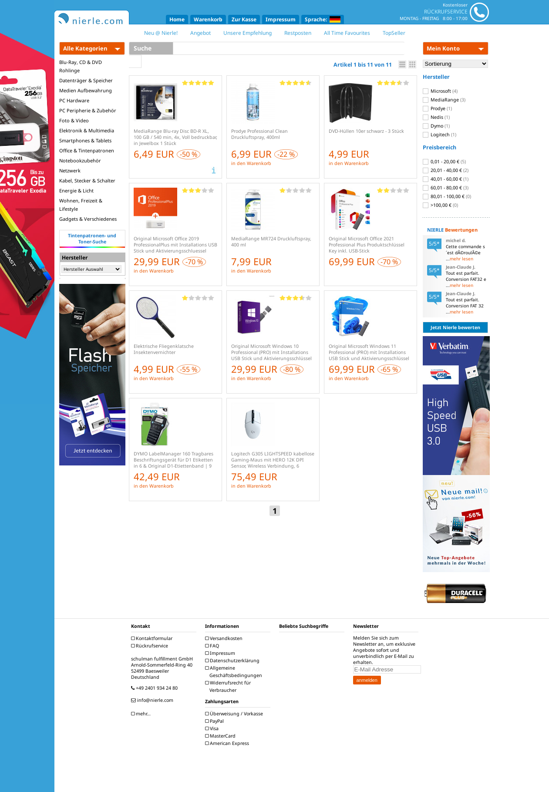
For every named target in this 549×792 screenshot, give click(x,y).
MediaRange (444, 100)
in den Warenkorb (251, 163)
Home (177, 19)
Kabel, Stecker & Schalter (87, 180)
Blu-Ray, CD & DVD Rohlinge (80, 66)
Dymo (436, 126)
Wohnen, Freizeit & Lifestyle (80, 204)
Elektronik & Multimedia (86, 130)
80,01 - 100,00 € (447, 196)
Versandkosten (225, 638)
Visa (213, 728)
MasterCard (221, 736)
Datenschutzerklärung (233, 660)
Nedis (436, 117)
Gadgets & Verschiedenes (88, 219)
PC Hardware (74, 100)
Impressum (281, 19)
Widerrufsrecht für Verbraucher (229, 686)
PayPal (215, 721)
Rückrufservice (150, 646)
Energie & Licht (76, 190)
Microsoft (440, 91)
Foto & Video (74, 120)
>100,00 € (440, 205)
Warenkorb (208, 19)
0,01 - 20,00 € (444, 161)
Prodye (437, 108)
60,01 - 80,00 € (445, 188)
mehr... (142, 714)
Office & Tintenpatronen (86, 150)
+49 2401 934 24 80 (155, 688)
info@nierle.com (153, 700)
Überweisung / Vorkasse (235, 714)
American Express (228, 743)
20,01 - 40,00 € (445, 170)
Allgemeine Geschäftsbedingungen (234, 671)
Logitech (439, 134)
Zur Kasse (244, 19)
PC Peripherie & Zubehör (87, 110)
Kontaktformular (152, 638)
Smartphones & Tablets (85, 140)
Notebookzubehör (80, 160)
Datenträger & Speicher (86, 80)
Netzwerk (70, 170)
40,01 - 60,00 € (445, 179)
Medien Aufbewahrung (85, 90)
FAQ (213, 646)
